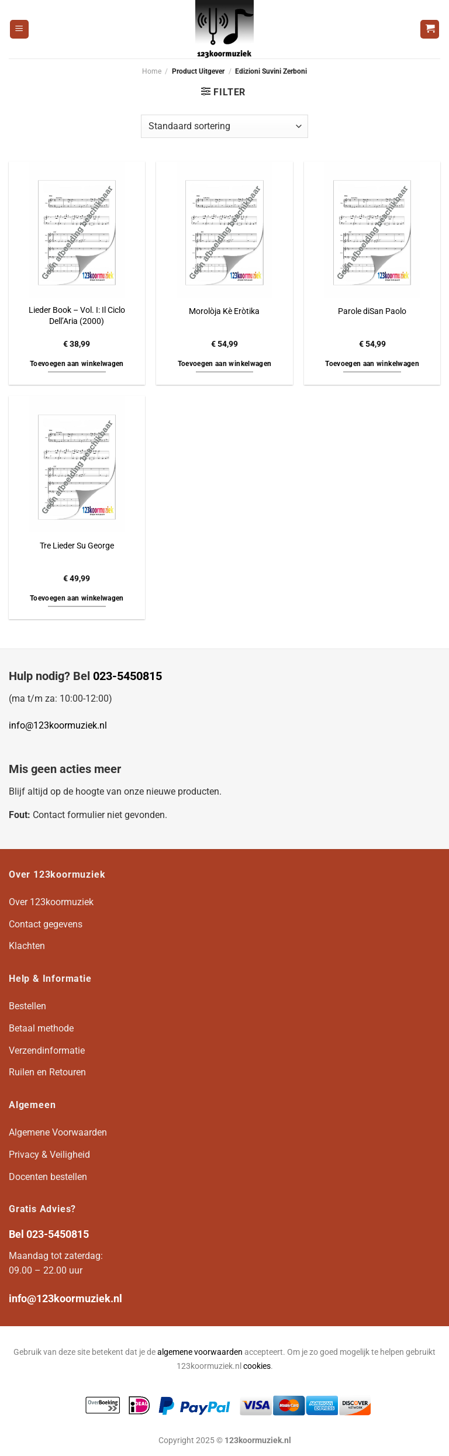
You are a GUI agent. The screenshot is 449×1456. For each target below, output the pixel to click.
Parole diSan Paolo (372, 311)
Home (151, 71)
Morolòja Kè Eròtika (224, 311)
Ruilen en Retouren (47, 1072)
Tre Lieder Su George (77, 546)
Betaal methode (41, 1028)
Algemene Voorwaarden (58, 1132)
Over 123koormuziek (51, 902)
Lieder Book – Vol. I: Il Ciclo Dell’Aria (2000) (77, 315)
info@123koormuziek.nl (58, 725)
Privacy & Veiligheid (49, 1154)
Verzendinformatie (47, 1050)
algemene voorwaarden (200, 1352)
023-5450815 (127, 676)
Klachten (27, 945)
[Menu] (19, 29)
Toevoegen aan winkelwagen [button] (77, 364)
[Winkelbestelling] (224, 126)
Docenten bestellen (48, 1176)
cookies (257, 1366)
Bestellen (27, 1006)
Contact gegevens (45, 924)
